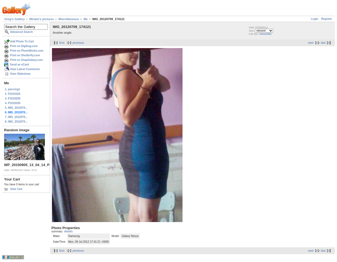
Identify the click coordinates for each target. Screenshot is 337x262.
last (323, 42)
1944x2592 (265, 34)
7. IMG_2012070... (16, 117)
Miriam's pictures (41, 19)
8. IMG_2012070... (16, 121)
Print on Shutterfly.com (25, 55)
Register (326, 18)
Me (86, 19)
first (61, 42)
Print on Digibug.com (24, 46)
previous (78, 42)
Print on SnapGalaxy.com (26, 59)
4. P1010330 (12, 103)
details (68, 231)
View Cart (16, 189)
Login (314, 18)
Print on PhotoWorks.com (27, 50)
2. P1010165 (12, 93)
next (311, 42)
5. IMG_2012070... (16, 107)
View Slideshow (20, 73)
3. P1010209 (12, 98)
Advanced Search (21, 31)
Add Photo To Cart (22, 41)
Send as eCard (19, 64)
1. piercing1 (12, 89)
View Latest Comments (25, 69)
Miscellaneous (68, 19)
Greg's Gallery (14, 19)
